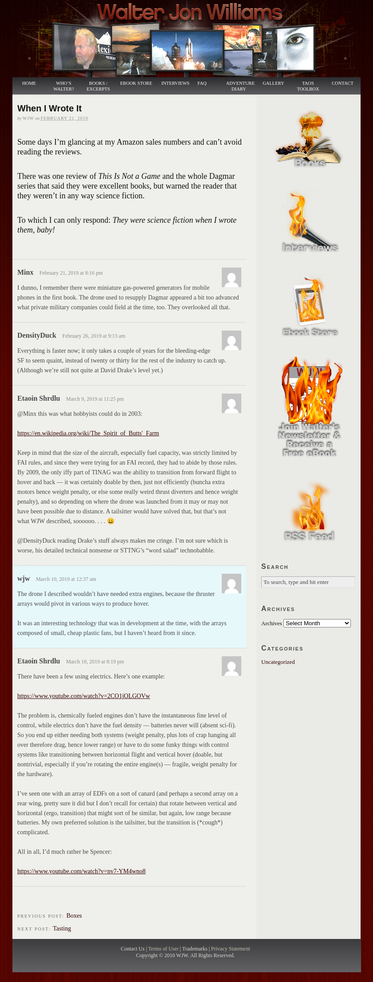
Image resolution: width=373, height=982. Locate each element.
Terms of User (164, 949)
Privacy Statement (230, 949)
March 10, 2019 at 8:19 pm (95, 662)
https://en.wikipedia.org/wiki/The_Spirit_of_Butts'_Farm (88, 433)
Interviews (171, 83)
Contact (342, 83)
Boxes (74, 915)
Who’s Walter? (63, 86)
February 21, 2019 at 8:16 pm (71, 273)
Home (29, 83)
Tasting (62, 928)
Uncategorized (278, 662)
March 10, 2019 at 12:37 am (66, 579)
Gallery (273, 83)
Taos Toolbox (308, 86)
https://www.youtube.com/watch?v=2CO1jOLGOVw (83, 696)
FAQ (201, 83)
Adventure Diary (240, 86)
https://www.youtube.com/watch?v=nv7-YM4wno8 (81, 871)
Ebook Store (136, 83)
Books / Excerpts (98, 86)
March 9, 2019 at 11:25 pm (95, 399)
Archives (271, 623)
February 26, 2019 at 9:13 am (94, 336)
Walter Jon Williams (191, 38)
